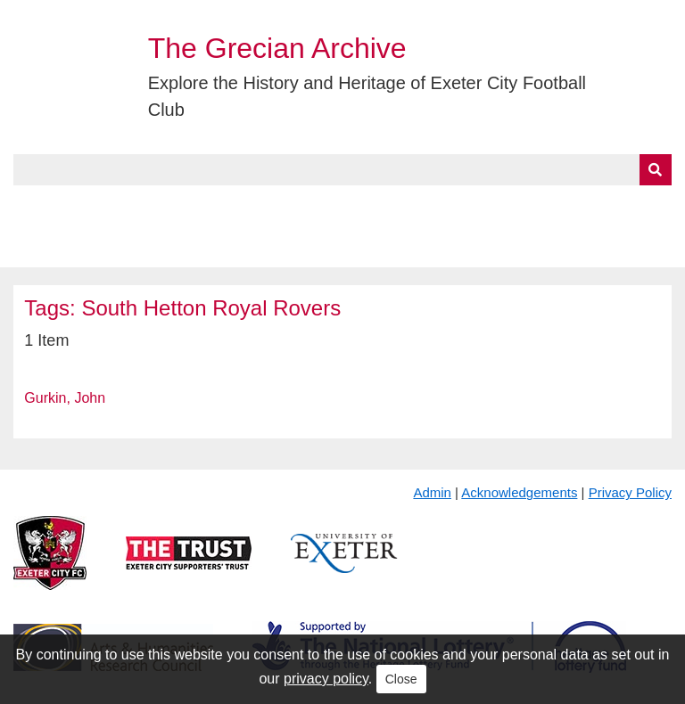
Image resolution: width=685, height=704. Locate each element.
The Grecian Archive (277, 48)
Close (401, 679)
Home (33, 206)
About (102, 206)
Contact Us (585, 206)
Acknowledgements (519, 492)
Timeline (487, 206)
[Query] (342, 169)
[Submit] (656, 169)
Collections (197, 206)
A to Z (301, 206)
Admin (432, 492)
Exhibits (388, 206)
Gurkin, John (64, 397)
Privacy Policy (630, 492)
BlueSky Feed (61, 247)
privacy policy (326, 678)
